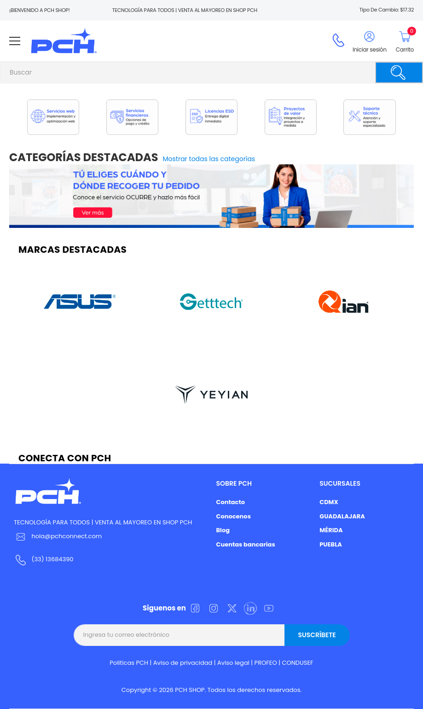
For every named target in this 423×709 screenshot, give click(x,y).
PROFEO (266, 662)
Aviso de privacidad (183, 662)
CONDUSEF (297, 662)
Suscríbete (317, 634)
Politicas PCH (129, 662)
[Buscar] (399, 72)
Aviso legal (233, 662)
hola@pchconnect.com (66, 536)
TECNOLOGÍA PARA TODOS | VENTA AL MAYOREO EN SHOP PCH (103, 522)
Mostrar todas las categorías (209, 158)
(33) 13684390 (52, 559)
